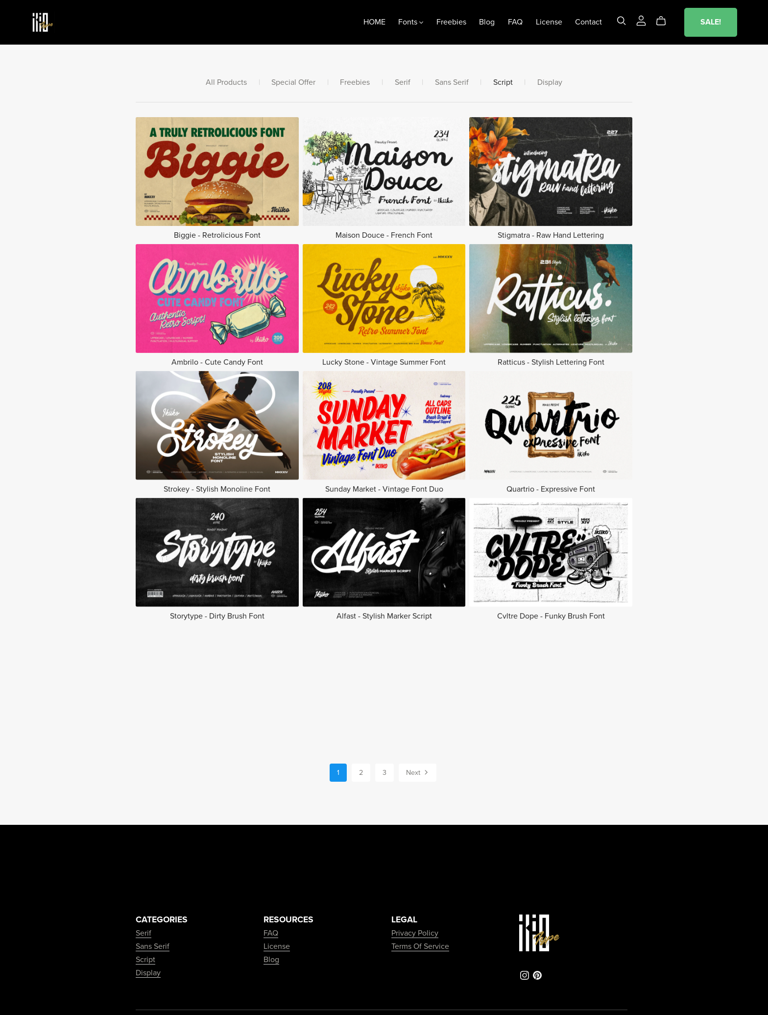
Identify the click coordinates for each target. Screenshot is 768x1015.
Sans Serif (452, 82)
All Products (226, 82)
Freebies (451, 22)
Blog (487, 22)
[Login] (641, 20)
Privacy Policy (414, 933)
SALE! (710, 22)
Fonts (410, 22)
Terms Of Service (420, 946)
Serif (402, 82)
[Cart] (665, 21)
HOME (374, 22)
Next (418, 773)
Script (503, 82)
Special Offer (293, 82)
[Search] (621, 20)
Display (549, 82)
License (549, 22)
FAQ (515, 22)
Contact (588, 22)
